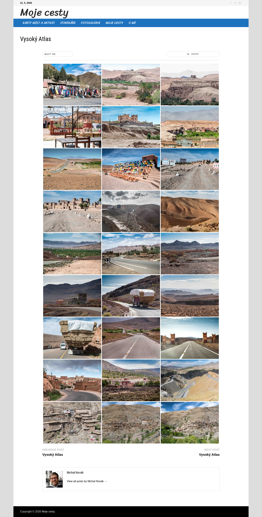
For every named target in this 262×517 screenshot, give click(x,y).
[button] (58, 54)
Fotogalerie (90, 23)
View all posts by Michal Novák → (87, 481)
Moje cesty (44, 12)
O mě (132, 23)
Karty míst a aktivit (39, 23)
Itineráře (68, 23)
